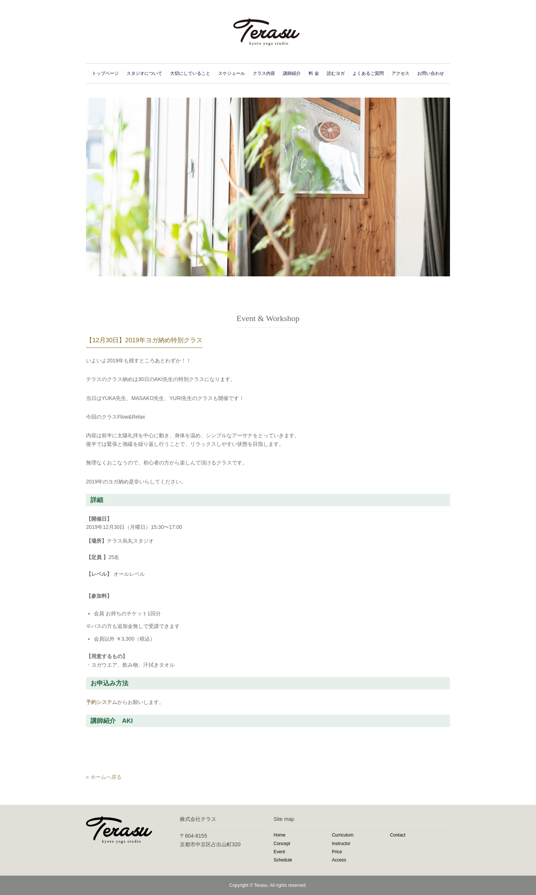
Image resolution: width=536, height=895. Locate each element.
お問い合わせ (430, 73)
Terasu (261, 885)
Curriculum (342, 835)
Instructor (341, 843)
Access (339, 860)
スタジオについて (144, 73)
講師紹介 (292, 73)
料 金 (314, 73)
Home (279, 835)
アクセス (400, 73)
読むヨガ (336, 73)
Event (279, 851)
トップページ (105, 73)
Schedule (283, 860)
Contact (397, 835)
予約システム (101, 702)
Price (337, 851)
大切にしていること (190, 73)
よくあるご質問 (368, 73)
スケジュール (231, 73)
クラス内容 (264, 73)
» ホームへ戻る (104, 777)
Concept (282, 843)
